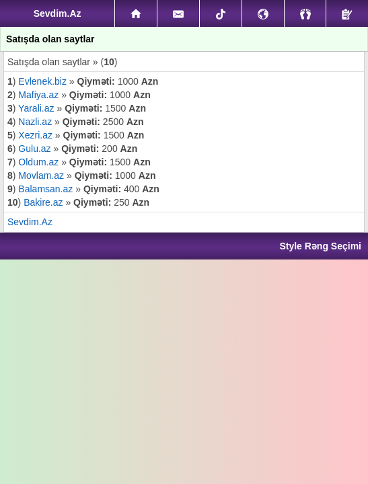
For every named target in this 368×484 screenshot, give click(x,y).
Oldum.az (38, 162)
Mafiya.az (38, 94)
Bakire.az (43, 202)
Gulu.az (34, 148)
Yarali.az (36, 108)
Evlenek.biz (43, 81)
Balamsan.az (46, 189)
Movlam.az (42, 175)
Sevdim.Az (29, 221)
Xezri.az (35, 135)
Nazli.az (35, 121)
